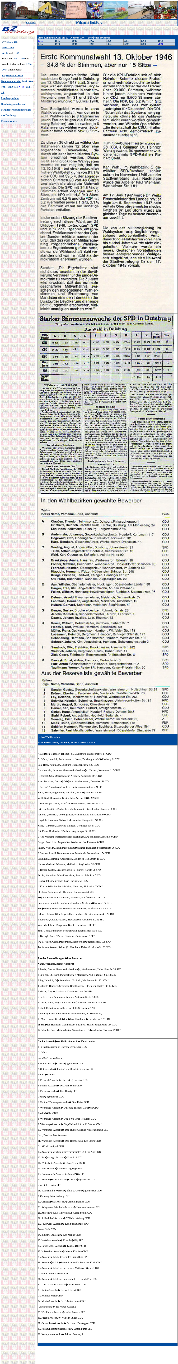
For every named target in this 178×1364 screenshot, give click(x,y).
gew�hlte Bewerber (72, 737)
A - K (5, 53)
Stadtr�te (12, 42)
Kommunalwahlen (11, 81)
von (15, 86)
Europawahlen (9, 121)
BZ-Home (31, 22)
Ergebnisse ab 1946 (12, 75)
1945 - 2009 (8, 47)
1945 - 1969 (18, 58)
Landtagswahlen (10, 98)
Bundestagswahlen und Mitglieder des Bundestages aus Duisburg (16, 110)
